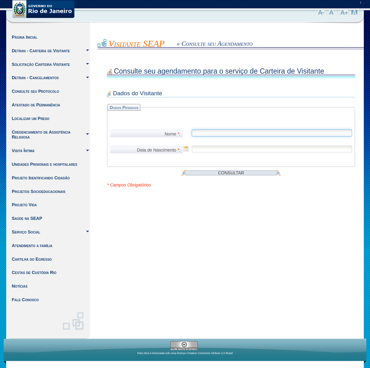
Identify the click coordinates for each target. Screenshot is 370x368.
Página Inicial (24, 37)
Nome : (172, 133)
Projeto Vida (24, 204)
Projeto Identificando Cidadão (41, 177)
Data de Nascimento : (158, 150)
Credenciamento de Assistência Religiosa (41, 135)
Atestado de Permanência (36, 104)
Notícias (20, 286)
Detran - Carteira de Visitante (41, 50)
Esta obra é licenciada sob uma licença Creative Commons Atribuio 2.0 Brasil (185, 353)
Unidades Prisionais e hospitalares (44, 164)
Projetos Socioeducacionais (38, 191)
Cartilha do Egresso (32, 259)
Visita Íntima (23, 150)
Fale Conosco (25, 299)
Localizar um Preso (30, 118)
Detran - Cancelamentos (35, 77)
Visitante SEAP (136, 43)
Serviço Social (26, 231)
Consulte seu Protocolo (35, 91)
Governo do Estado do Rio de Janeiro (43, 9)
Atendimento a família (32, 245)
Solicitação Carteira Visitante (41, 64)
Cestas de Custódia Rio (34, 272)
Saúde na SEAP (27, 218)
